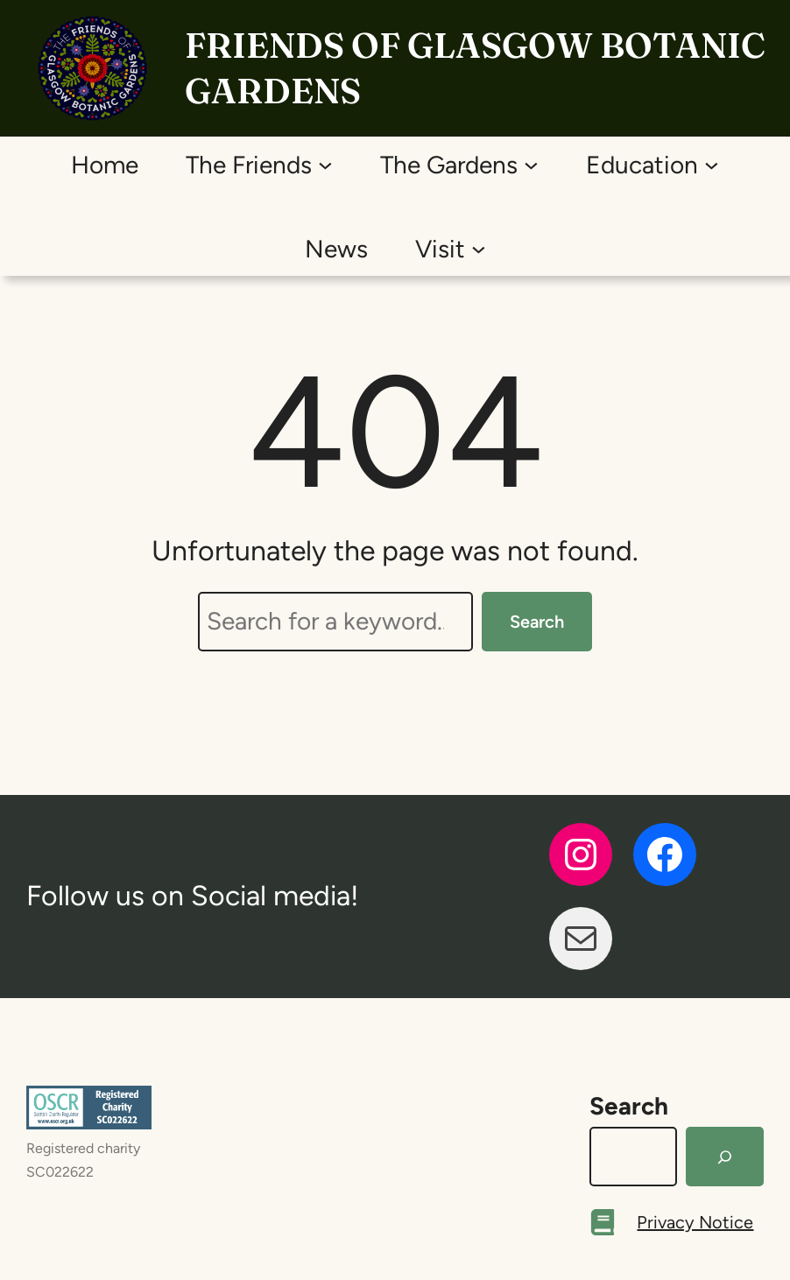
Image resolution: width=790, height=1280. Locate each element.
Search (537, 621)
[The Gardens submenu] (531, 164)
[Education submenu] (711, 164)
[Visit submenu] (478, 248)
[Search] (725, 1156)
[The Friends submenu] (325, 164)
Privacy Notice (695, 1222)
